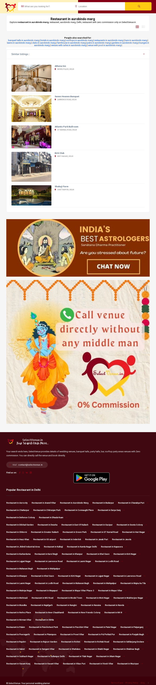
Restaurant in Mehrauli (19, 598)
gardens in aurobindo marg (125, 43)
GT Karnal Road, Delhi (66, 130)
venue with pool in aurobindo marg (104, 45)
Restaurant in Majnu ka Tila (135, 583)
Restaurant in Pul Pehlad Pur (103, 634)
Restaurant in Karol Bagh (48, 554)
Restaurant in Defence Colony (22, 517)
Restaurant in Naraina (93, 605)
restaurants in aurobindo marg (108, 40)
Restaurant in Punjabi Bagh (133, 634)
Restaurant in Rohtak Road (98, 642)
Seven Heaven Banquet (67, 96)
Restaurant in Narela (116, 605)
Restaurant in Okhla (46, 620)
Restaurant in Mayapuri (49, 590)
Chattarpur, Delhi (64, 190)
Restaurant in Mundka (18, 605)
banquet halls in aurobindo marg (23, 40)
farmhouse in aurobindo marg (71, 43)
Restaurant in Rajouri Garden (45, 642)
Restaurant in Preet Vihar (74, 634)
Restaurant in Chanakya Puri (133, 503)
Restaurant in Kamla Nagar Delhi (84, 547)
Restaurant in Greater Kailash (47, 532)
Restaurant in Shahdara (71, 649)
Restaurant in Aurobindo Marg (76, 503)
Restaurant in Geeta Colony (132, 525)
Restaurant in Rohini (72, 642)
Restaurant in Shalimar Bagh (128, 649)
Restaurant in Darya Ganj (111, 510)
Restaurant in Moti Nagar (100, 598)
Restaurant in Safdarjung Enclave (130, 642)
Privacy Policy (131, 683)
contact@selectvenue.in (30, 465)
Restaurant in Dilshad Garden (22, 525)
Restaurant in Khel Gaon (100, 554)
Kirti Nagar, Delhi (64, 156)
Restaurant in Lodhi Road (109, 561)
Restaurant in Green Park (77, 532)
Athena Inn (60, 66)
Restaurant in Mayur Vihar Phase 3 (80, 590)
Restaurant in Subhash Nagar (21, 656)
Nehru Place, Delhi (64, 69)
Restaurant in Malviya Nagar (21, 590)
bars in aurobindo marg (136, 40)
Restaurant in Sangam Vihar (44, 649)
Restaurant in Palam (17, 627)
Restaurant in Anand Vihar (46, 503)
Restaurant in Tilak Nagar (82, 656)
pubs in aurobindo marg (98, 43)
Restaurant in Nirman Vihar (20, 620)
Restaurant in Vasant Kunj (20, 664)
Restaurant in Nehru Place (20, 612)
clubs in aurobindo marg (44, 43)
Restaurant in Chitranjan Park (49, 510)
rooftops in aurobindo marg (79, 40)
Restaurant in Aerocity (19, 503)
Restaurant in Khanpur (74, 554)
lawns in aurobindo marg (19, 43)
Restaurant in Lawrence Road (51, 561)
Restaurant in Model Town (71, 598)
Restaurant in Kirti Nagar (127, 554)
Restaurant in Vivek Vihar (103, 664)
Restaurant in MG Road (44, 598)
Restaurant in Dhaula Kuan (53, 517)
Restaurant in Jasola (123, 539)
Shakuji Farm (61, 186)
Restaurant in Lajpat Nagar (20, 561)
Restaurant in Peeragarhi (20, 634)
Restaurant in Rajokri (18, 642)
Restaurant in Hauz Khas (19, 539)
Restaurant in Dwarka (50, 525)
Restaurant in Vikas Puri (76, 664)
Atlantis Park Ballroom (66, 126)
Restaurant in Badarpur (105, 503)
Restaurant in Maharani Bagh (21, 569)
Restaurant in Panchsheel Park (45, 627)
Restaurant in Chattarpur (19, 510)
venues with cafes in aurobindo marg (68, 45)
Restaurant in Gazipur (104, 525)
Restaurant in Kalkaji (55, 547)
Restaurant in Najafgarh (44, 605)
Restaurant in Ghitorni (18, 532)
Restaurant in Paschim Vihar (77, 627)
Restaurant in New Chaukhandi (51, 612)
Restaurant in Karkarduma (20, 554)
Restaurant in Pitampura (47, 634)
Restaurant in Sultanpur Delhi (53, 656)
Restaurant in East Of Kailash (77, 525)
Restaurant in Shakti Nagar (98, 649)
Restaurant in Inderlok (72, 539)
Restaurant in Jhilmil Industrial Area (25, 547)
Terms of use (117, 683)
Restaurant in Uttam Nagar (110, 656)
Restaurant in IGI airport (46, 539)
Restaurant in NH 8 (115, 612)
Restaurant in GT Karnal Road (106, 532)
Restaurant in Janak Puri (98, 539)
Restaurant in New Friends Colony (86, 612)
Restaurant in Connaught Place (81, 510)
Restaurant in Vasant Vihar (48, 664)
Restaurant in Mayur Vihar (112, 590)
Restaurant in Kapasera (114, 547)
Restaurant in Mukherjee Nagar (130, 598)
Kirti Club (59, 153)
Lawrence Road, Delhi (66, 100)
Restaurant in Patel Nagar (107, 627)
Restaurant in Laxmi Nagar (81, 561)
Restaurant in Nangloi (69, 605)
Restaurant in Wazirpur (130, 664)
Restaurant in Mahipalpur (50, 569)
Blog (143, 683)
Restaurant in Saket (17, 649)
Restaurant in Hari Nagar (135, 532)
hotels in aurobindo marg (53, 40)
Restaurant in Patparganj (134, 627)
